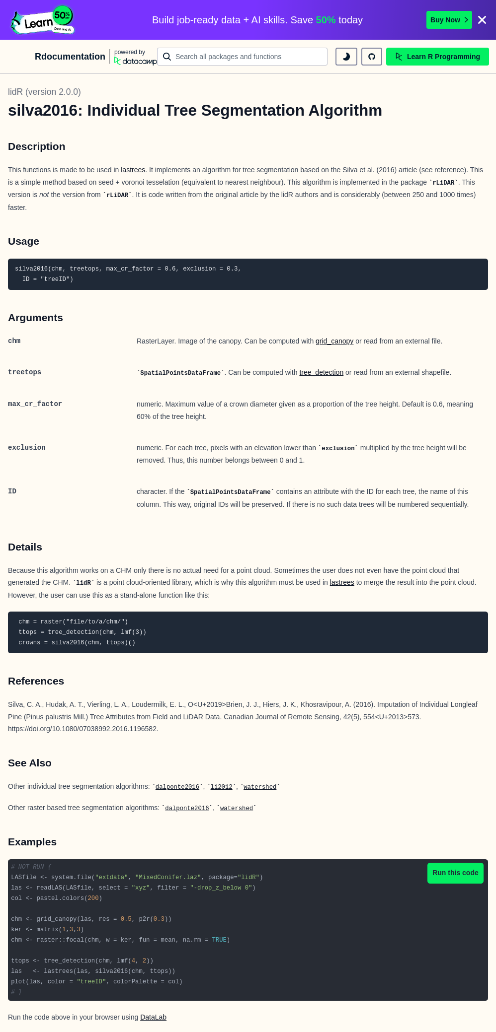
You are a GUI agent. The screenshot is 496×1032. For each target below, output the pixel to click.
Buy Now (449, 20)
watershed (260, 787)
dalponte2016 (177, 787)
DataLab (153, 1017)
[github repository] (371, 57)
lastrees (133, 170)
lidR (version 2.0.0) (44, 92)
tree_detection (321, 372)
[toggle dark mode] (346, 57)
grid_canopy (334, 341)
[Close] (482, 20)
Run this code (455, 873)
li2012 (222, 787)
